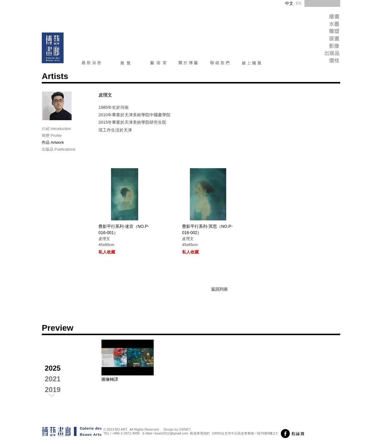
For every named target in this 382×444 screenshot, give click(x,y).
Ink (320, 24)
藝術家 (158, 64)
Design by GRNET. (178, 429)
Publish (320, 54)
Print (320, 39)
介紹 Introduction (56, 128)
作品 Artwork (53, 142)
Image (320, 47)
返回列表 (219, 289)
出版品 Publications (59, 149)
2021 (53, 379)
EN (298, 3)
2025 (53, 368)
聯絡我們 (220, 64)
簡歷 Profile (51, 135)
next (57, 396)
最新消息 (91, 64)
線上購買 (251, 64)
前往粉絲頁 (293, 433)
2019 (53, 390)
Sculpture (320, 32)
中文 (289, 3)
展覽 (125, 64)
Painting (320, 17)
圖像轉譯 (109, 379)
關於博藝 (188, 64)
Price (320, 62)
